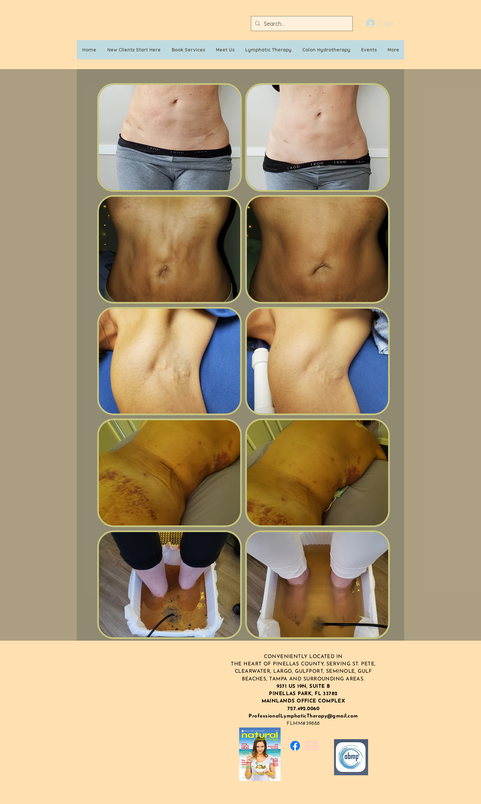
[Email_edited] (311, 745)
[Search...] (301, 23)
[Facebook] (295, 745)
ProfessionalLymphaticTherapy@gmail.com (303, 716)
